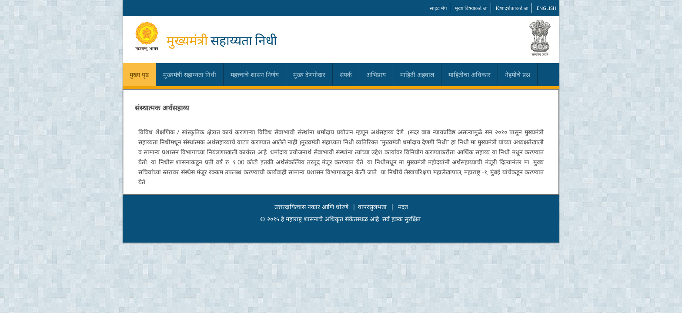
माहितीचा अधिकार (469, 74)
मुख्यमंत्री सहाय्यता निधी (189, 74)
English (546, 8)
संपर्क (346, 74)
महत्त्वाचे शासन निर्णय (255, 74)
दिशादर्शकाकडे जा (512, 8)
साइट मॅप (438, 8)
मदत (403, 207)
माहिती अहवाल (417, 74)
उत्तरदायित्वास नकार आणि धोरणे (311, 207)
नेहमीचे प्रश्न (517, 74)
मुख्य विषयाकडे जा (471, 8)
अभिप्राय (376, 74)
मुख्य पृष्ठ (139, 74)
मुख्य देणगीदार (309, 74)
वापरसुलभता (372, 207)
